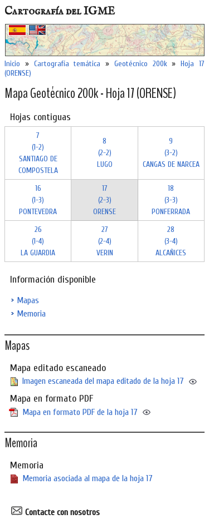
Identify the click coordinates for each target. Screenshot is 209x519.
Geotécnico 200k (140, 63)
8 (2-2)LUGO (105, 152)
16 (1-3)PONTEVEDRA (38, 200)
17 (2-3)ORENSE (104, 200)
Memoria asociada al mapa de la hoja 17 (87, 478)
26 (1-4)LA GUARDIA (38, 241)
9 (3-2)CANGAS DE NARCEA (171, 152)
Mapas (28, 300)
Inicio (12, 63)
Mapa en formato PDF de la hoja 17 (80, 412)
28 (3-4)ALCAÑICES (170, 241)
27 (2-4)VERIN (104, 241)
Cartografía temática (67, 63)
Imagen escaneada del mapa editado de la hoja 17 (103, 381)
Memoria (31, 314)
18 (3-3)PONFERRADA (171, 200)
